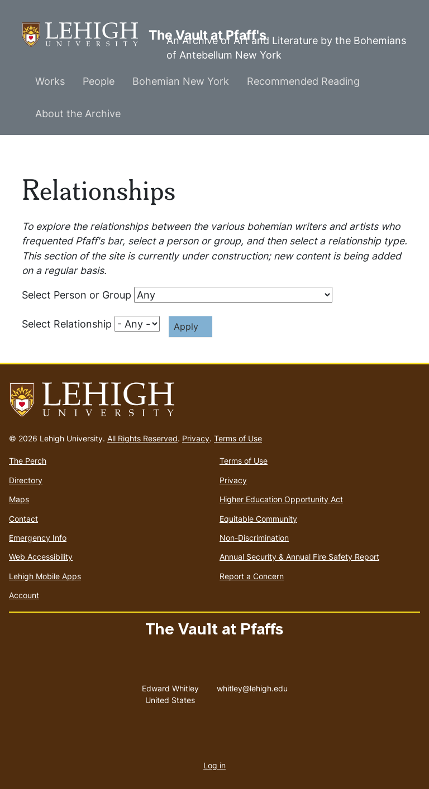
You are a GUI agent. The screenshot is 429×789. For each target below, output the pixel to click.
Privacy (195, 438)
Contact (23, 518)
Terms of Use (238, 438)
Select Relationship (67, 324)
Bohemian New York (180, 81)
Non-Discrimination (254, 537)
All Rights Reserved (142, 438)
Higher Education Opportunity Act (281, 499)
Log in (214, 765)
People (99, 81)
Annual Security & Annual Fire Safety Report (299, 556)
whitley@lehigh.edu (252, 686)
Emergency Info (37, 537)
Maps (19, 499)
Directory (25, 480)
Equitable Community (258, 518)
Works (50, 81)
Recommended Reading (303, 81)
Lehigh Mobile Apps (45, 576)
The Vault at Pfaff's (85, 34)
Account (24, 595)
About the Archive (78, 114)
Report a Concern (252, 576)
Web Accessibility (41, 556)
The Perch (27, 460)
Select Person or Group (76, 295)
